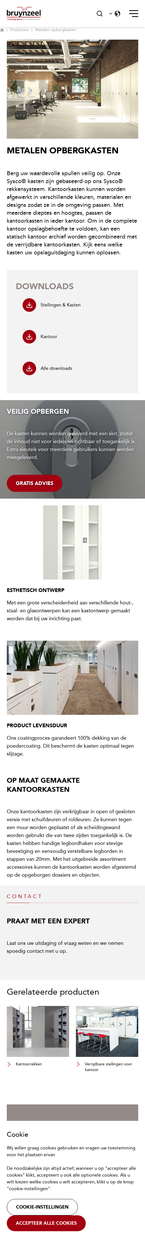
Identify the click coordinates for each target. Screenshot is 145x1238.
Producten (19, 29)
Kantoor (40, 337)
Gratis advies (34, 483)
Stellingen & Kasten (52, 305)
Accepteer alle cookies (46, 1223)
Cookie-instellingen (42, 1207)
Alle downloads (47, 368)
